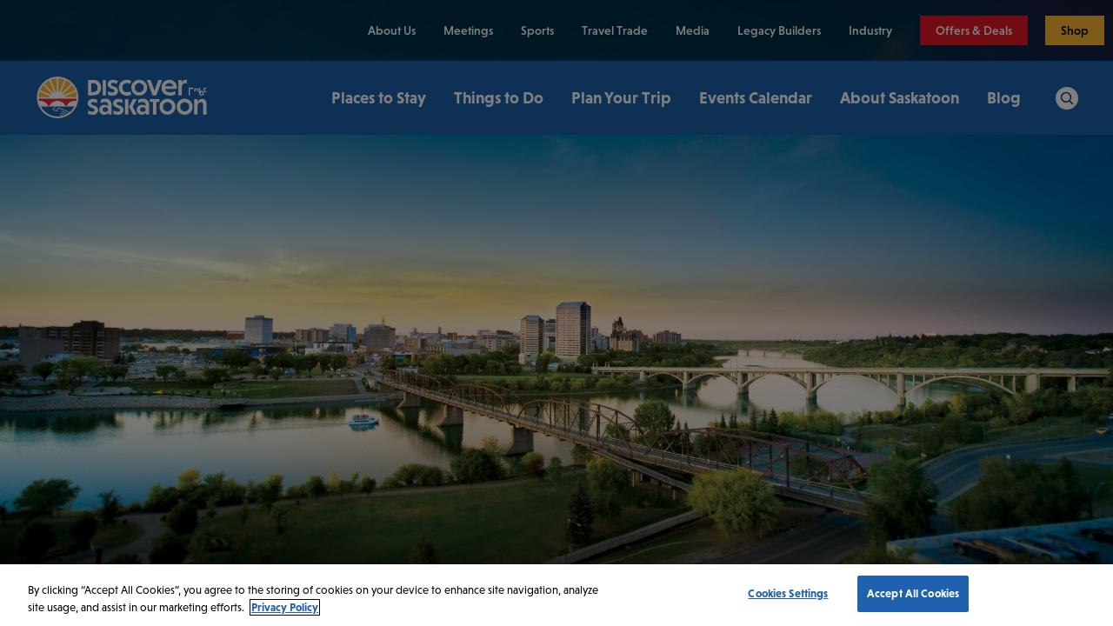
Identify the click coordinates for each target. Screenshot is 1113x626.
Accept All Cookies (913, 593)
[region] (556, 595)
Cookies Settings (788, 593)
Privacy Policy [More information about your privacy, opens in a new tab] (284, 607)
